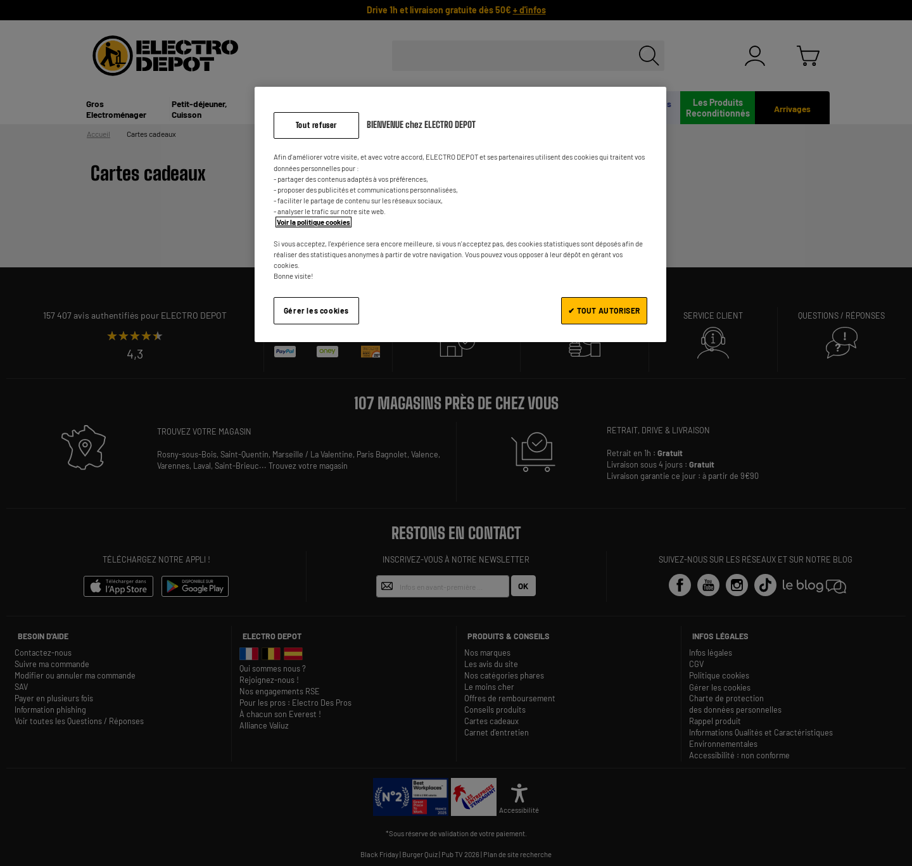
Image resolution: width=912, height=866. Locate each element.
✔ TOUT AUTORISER (604, 310)
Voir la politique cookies (313, 222)
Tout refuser (316, 125)
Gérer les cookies (316, 310)
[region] (460, 214)
